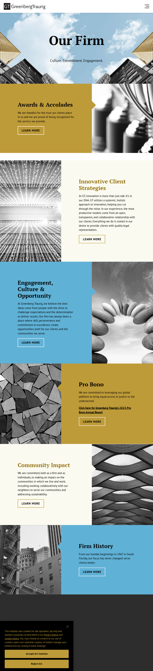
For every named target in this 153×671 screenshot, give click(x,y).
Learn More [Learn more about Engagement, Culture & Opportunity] (31, 355)
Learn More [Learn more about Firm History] (92, 580)
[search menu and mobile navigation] (147, 6)
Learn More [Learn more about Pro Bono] (92, 431)
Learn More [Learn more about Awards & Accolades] (31, 130)
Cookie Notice (12, 648)
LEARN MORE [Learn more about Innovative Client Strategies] (92, 251)
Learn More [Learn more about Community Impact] (31, 513)
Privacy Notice (51, 645)
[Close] (67, 637)
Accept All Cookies (37, 664)
